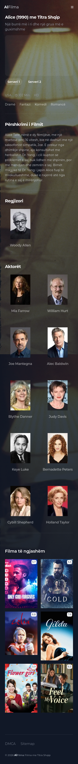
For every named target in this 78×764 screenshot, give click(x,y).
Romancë (58, 104)
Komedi (41, 104)
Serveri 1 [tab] (13, 82)
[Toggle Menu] (72, 7)
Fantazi (25, 104)
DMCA (10, 744)
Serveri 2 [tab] (34, 82)
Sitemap (28, 744)
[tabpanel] (39, 55)
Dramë (10, 104)
